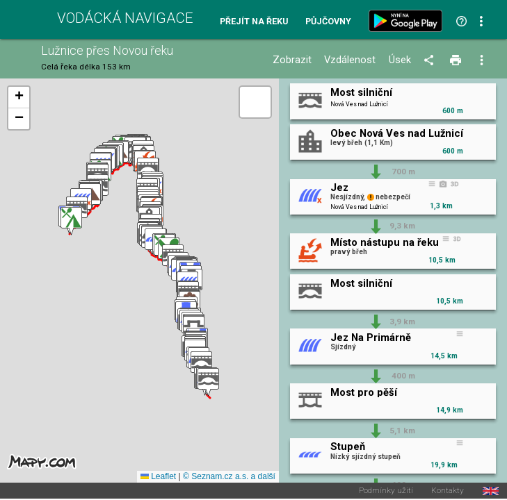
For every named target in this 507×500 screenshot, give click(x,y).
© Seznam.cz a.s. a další (229, 476)
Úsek (400, 60)
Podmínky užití (386, 491)
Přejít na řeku (254, 21)
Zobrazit (292, 60)
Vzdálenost (350, 60)
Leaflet (158, 476)
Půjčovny (328, 21)
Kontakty (447, 491)
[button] (208, 382)
